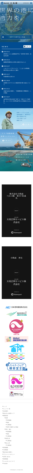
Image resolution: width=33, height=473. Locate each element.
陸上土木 (7, 443)
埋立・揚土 (8, 429)
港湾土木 (7, 438)
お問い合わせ (6, 456)
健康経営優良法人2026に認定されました (15, 62)
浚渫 (6, 418)
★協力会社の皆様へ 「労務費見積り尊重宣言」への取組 (17, 92)
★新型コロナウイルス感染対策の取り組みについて (17, 83)
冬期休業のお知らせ (9, 76)
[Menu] (31, 4)
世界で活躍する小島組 (17, 37)
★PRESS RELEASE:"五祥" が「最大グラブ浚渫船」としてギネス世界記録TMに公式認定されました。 (17, 101)
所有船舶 (9, 420)
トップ (5, 406)
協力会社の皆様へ (7, 452)
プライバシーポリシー (9, 454)
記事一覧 (28, 46)
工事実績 (9, 424)
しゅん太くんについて (9, 461)
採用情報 (27, 164)
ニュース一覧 (6, 408)
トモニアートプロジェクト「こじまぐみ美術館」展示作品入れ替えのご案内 (17, 69)
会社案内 (27, 124)
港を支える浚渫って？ (9, 413)
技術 (8, 422)
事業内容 (7, 140)
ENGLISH (26, 3)
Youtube (5, 463)
